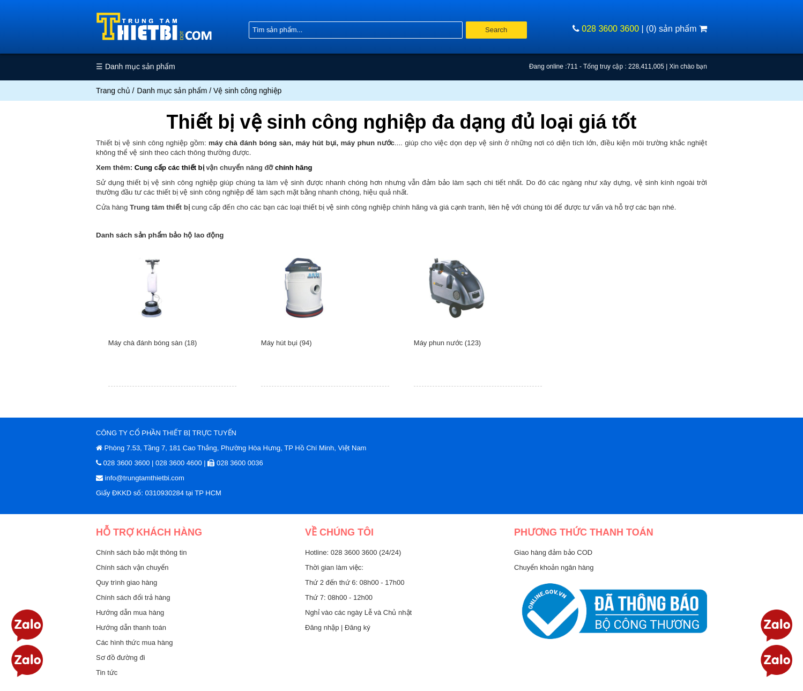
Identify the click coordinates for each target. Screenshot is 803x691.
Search (496, 30)
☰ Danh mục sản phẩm (135, 66)
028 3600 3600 (610, 28)
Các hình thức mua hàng (134, 642)
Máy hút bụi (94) (286, 343)
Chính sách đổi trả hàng (133, 597)
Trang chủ (113, 90)
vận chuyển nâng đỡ (239, 168)
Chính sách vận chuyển (132, 567)
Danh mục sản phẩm (172, 90)
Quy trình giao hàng (126, 582)
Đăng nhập (323, 627)
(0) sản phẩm (676, 28)
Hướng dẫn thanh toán (131, 627)
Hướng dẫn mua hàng (130, 612)
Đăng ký (357, 627)
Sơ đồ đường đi (120, 657)
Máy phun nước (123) (447, 343)
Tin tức (106, 672)
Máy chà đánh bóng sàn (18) (152, 343)
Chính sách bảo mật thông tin (141, 552)
